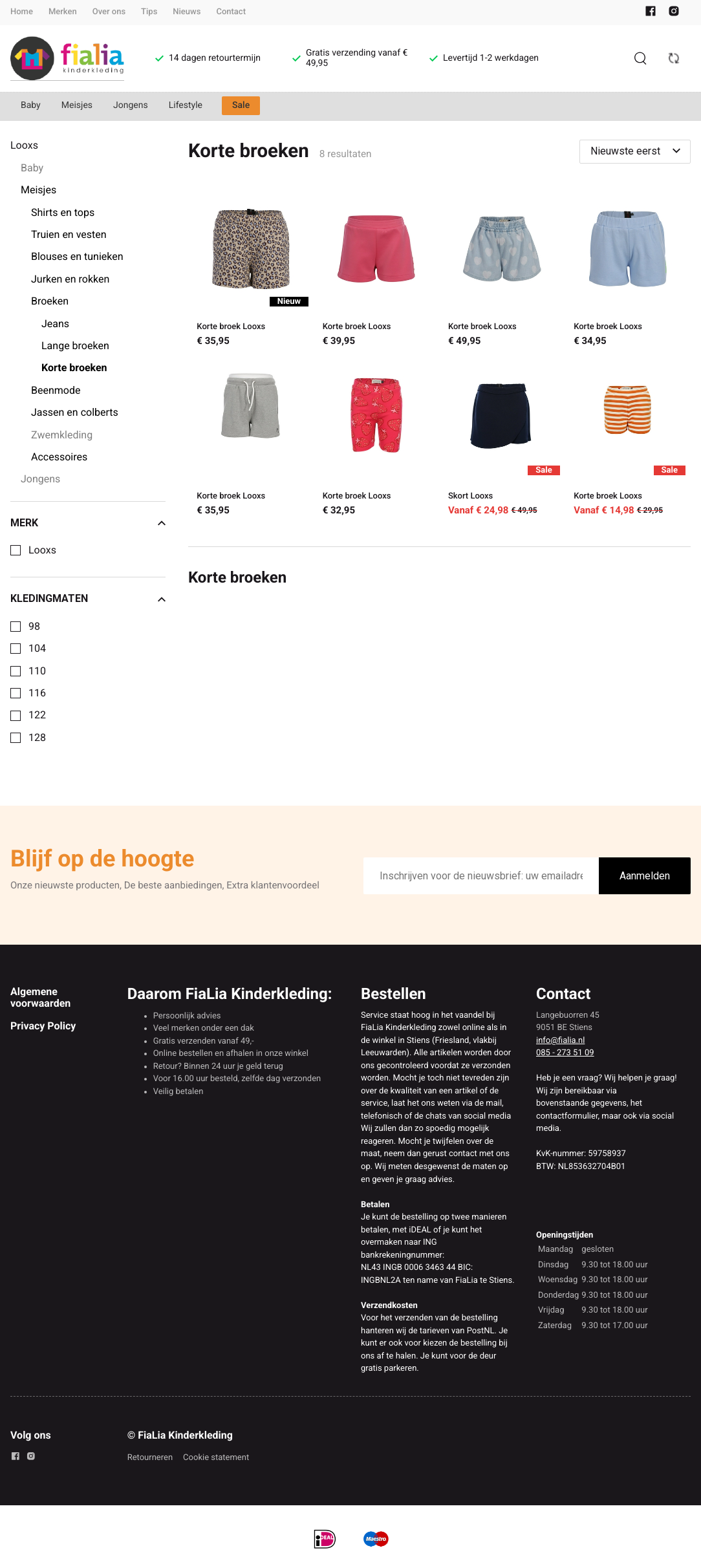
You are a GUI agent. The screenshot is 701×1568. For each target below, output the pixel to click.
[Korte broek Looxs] (251, 270)
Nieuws (186, 12)
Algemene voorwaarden (40, 997)
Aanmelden (645, 876)
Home (21, 12)
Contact (231, 12)
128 (37, 738)
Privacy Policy (43, 1026)
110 (37, 671)
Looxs (42, 550)
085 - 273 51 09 (565, 1053)
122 (37, 715)
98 (34, 626)
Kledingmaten (88, 599)
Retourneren (150, 1458)
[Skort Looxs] (502, 439)
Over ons (108, 12)
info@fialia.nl (560, 1041)
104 (37, 648)
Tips (149, 12)
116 (37, 693)
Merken (63, 12)
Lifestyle (185, 105)
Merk (88, 523)
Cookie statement (216, 1458)
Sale (241, 105)
